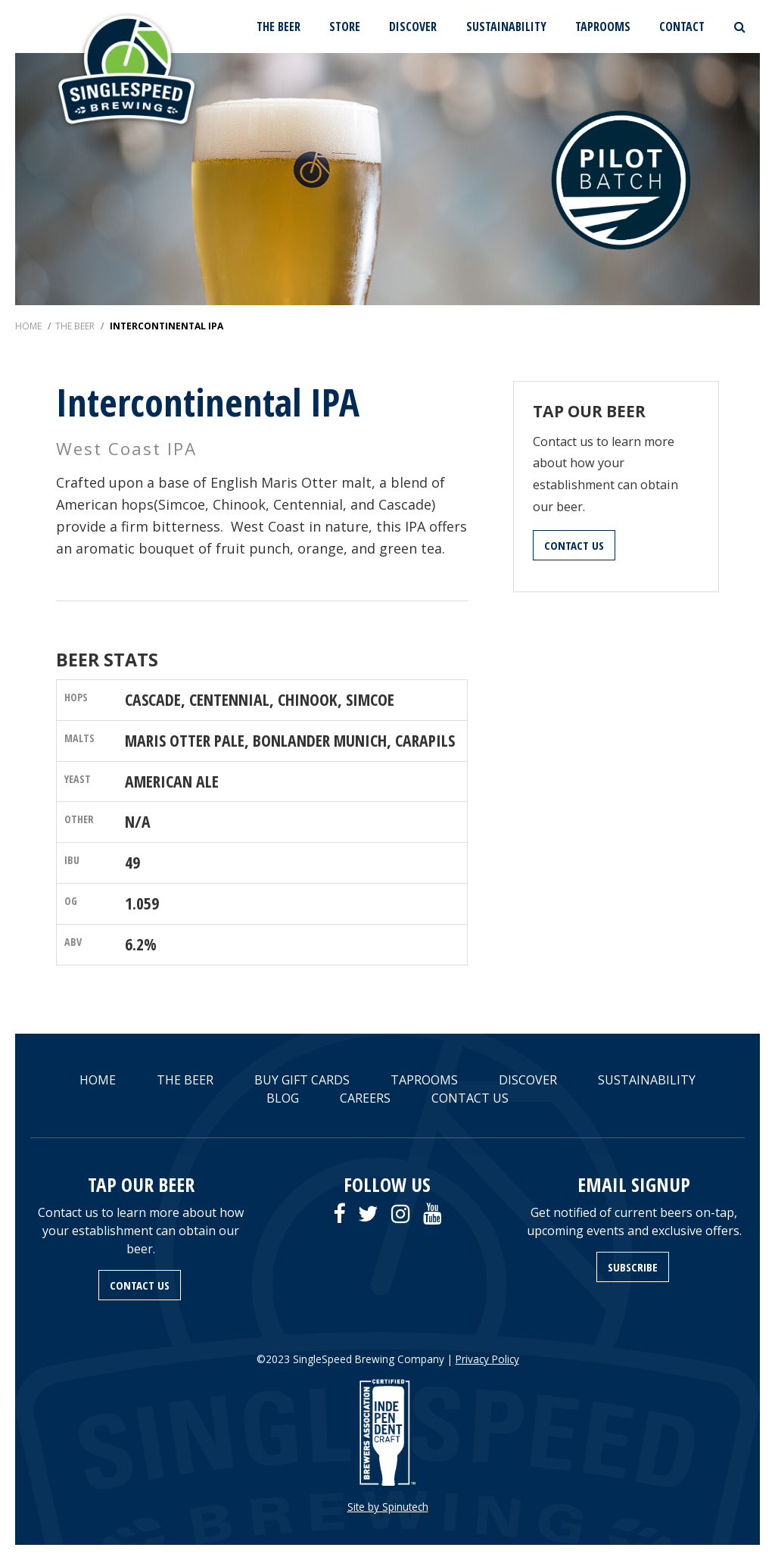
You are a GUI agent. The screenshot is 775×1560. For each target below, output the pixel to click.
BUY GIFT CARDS (302, 1080)
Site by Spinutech (387, 1506)
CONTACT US (574, 545)
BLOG (282, 1098)
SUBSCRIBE (633, 1267)
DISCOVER (413, 26)
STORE (344, 26)
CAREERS (365, 1098)
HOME (97, 1080)
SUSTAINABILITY (506, 26)
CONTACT (682, 26)
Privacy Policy (487, 1359)
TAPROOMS (602, 26)
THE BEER (278, 26)
